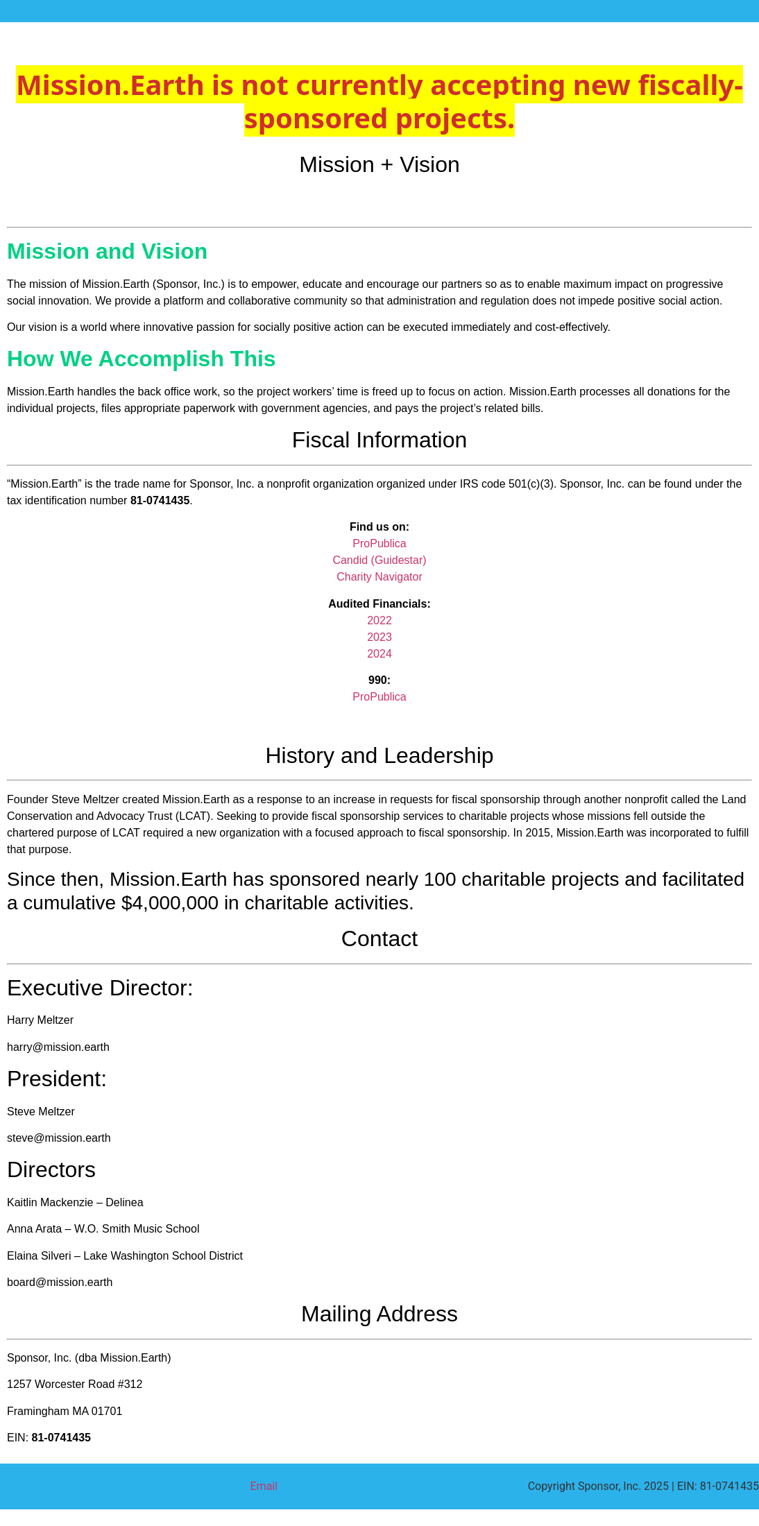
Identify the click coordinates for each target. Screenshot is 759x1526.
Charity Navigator (379, 577)
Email (264, 1486)
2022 (379, 620)
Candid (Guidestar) (379, 560)
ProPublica (379, 543)
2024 (379, 654)
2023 (379, 637)
